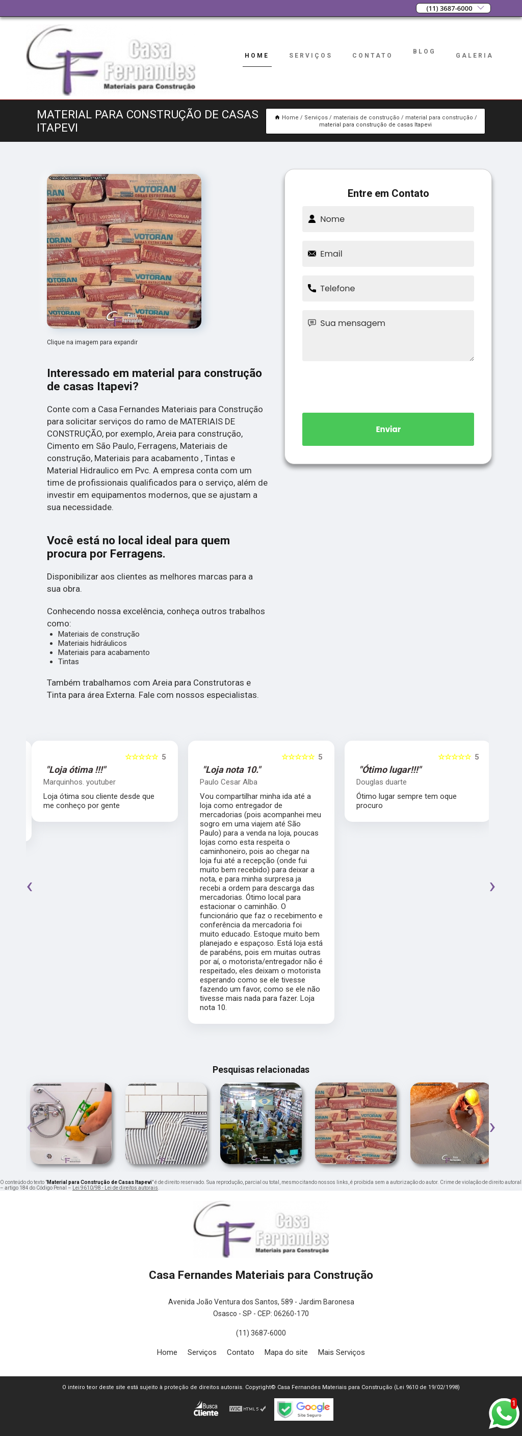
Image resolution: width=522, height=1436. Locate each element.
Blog (424, 51)
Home (257, 55)
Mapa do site (286, 1352)
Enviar (388, 429)
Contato (372, 55)
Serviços (310, 55)
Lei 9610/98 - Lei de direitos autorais (115, 1188)
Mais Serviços (341, 1352)
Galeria (474, 55)
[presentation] (388, 385)
